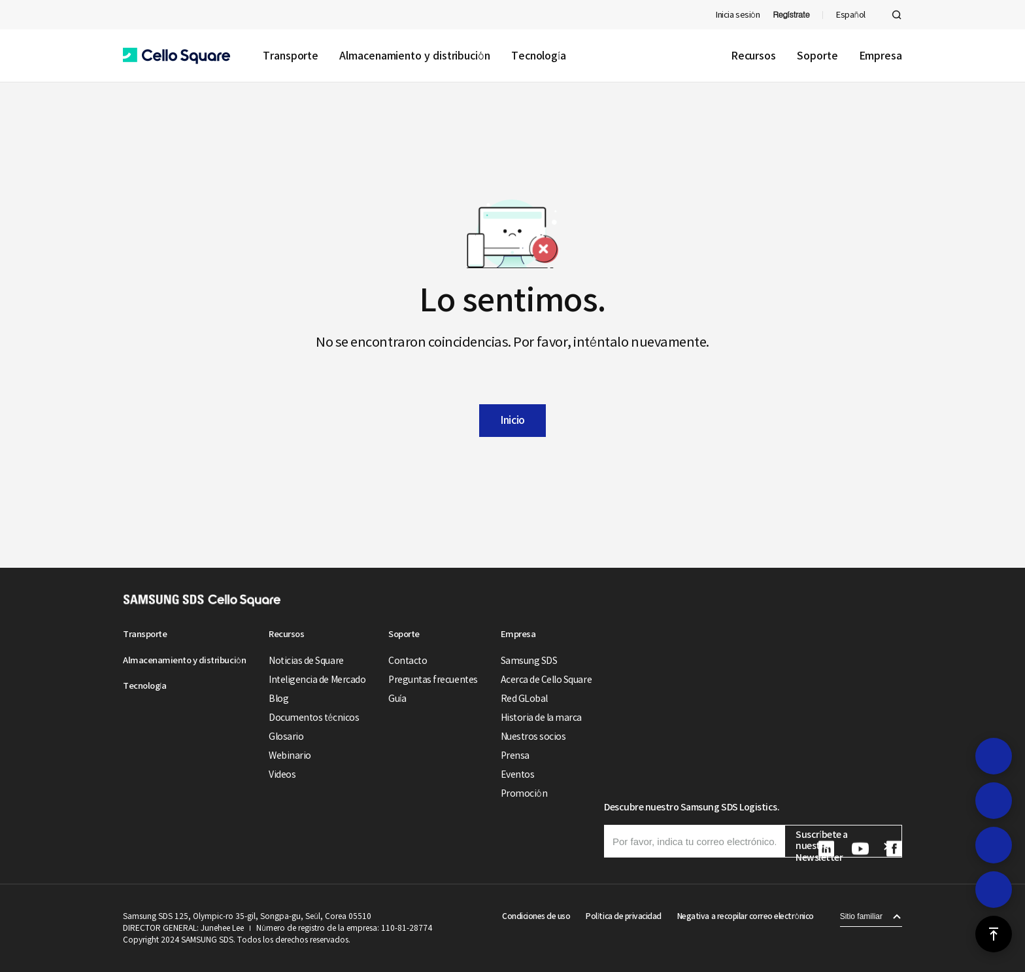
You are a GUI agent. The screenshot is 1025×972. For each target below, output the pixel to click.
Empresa (880, 55)
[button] (176, 56)
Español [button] (850, 14)
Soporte (817, 55)
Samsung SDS (529, 661)
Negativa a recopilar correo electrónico (745, 916)
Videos (282, 774)
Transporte (290, 55)
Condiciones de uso (536, 916)
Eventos (518, 774)
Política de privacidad (623, 916)
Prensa (515, 755)
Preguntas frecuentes (432, 680)
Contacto (407, 661)
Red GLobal (524, 698)
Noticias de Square (306, 661)
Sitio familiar (861, 916)
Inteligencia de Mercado (317, 680)
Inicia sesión (738, 14)
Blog (278, 698)
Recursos (753, 55)
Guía (397, 698)
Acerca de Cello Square (546, 680)
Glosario (286, 736)
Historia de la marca (541, 717)
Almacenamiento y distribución (414, 55)
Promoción (524, 793)
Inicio (512, 419)
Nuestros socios (533, 736)
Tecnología (538, 55)
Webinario (290, 755)
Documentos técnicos (314, 717)
